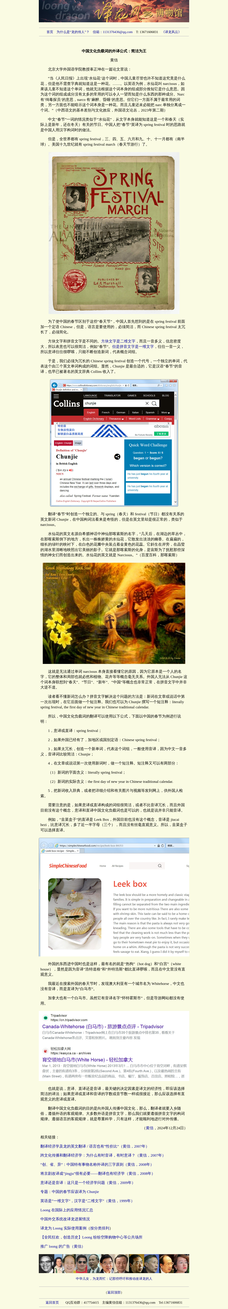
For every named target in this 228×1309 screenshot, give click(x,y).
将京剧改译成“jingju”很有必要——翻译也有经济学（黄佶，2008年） (97, 1173)
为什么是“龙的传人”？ (73, 32)
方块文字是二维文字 (118, 341)
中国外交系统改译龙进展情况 (65, 1219)
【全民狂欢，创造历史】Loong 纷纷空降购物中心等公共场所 (91, 1237)
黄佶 (149, 1128)
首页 (50, 32)
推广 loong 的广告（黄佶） (62, 1246)
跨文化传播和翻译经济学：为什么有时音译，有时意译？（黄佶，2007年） (103, 1155)
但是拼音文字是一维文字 (133, 347)
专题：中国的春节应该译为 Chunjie (69, 1192)
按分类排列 (99, 1228)
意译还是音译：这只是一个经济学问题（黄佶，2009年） (87, 1183)
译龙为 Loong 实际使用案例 (63, 1228)
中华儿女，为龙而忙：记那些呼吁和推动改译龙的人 (114, 1279)
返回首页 (52, 1302)
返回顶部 (114, 1292)
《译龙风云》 (171, 32)
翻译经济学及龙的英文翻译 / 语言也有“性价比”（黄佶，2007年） (94, 1146)
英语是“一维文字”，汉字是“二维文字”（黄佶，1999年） (87, 1201)
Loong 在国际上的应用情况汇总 (66, 1210)
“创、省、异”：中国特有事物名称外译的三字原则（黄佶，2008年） (97, 1164)
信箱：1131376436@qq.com (113, 32)
